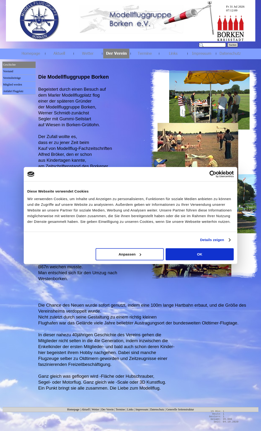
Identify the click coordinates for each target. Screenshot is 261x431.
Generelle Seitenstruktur (180, 409)
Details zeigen (212, 240)
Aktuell (85, 409)
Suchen (232, 45)
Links (130, 409)
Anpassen (130, 254)
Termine (120, 409)
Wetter (95, 409)
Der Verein (107, 409)
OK (199, 254)
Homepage (73, 409)
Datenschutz (157, 409)
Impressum (141, 409)
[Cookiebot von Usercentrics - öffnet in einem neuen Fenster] (213, 174)
